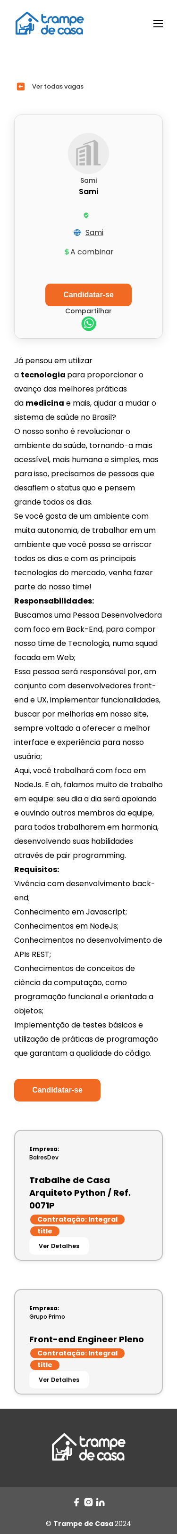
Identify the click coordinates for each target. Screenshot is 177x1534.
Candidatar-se (57, 1090)
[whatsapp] (88, 325)
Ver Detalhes (59, 1246)
